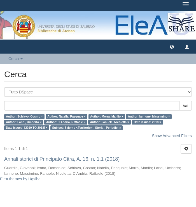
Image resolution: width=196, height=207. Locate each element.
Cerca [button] (15, 58)
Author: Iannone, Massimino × (149, 116)
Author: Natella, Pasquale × (66, 116)
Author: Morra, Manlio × (106, 116)
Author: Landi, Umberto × (23, 122)
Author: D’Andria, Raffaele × (65, 122)
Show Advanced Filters (172, 136)
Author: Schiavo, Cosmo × (24, 116)
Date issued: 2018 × (147, 122)
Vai (185, 106)
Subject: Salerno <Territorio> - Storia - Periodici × (86, 127)
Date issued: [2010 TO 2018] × (26, 127)
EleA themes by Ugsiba (20, 179)
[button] (172, 46)
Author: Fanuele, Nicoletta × (109, 122)
